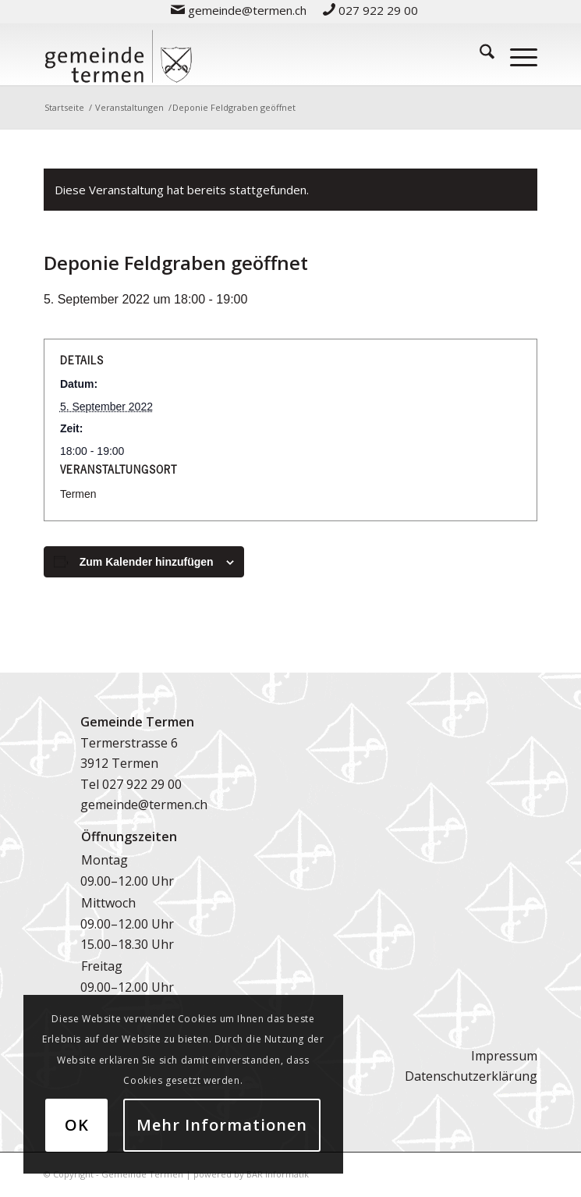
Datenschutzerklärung (471, 1076)
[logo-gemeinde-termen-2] (241, 54)
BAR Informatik (277, 1174)
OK (77, 1124)
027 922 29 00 (142, 784)
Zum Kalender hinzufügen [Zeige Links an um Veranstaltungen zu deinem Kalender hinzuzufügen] (147, 562)
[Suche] (479, 54)
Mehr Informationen (221, 1124)
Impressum (504, 1055)
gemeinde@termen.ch (143, 804)
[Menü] (515, 54)
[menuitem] (239, 10)
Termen (78, 494)
